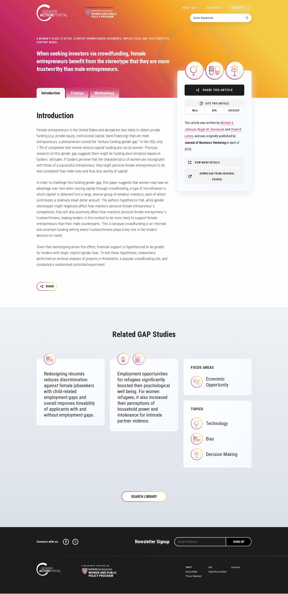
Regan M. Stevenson (210, 129)
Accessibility (191, 572)
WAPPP (189, 567)
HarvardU (235, 567)
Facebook (66, 542)
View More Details (207, 162)
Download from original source (217, 176)
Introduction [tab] (51, 93)
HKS (210, 567)
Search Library (144, 497)
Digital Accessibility (217, 572)
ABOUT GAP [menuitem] (189, 8)
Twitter (75, 542)
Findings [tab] (77, 93)
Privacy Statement (193, 576)
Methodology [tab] (104, 93)
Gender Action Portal (52, 12)
